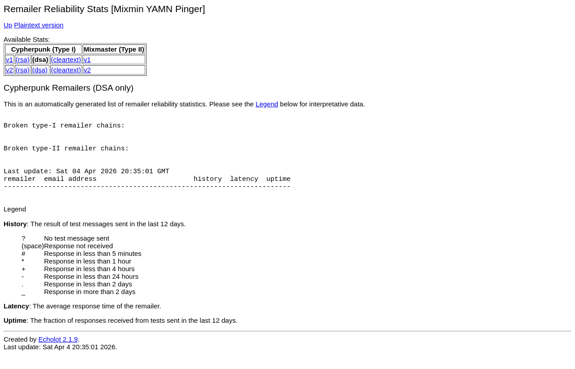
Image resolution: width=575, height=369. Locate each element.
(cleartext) (66, 59)
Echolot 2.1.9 (58, 354)
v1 (9, 59)
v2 (9, 70)
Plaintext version (38, 25)
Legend (267, 104)
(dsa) (40, 70)
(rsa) (23, 59)
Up (8, 25)
